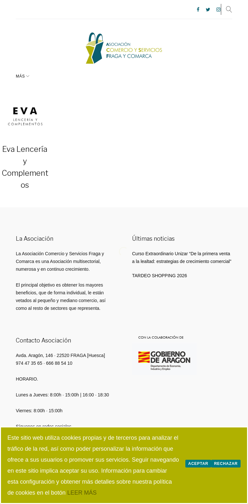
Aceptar (198, 463)
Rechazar (226, 463)
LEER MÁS (82, 492)
